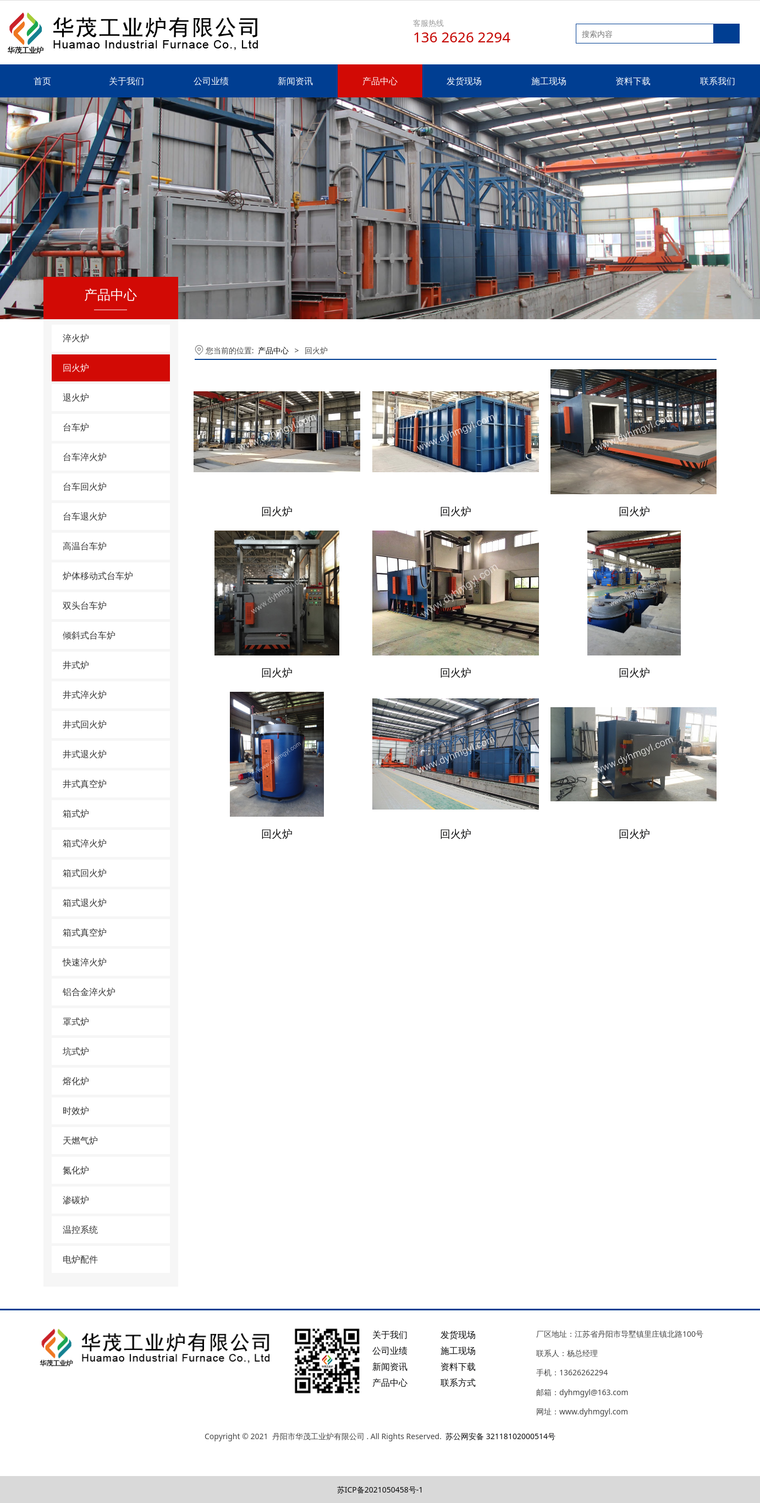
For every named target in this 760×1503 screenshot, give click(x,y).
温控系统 (80, 1229)
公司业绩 (211, 81)
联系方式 (458, 1382)
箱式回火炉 (85, 873)
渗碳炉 (76, 1200)
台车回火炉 (85, 486)
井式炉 (76, 665)
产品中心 (380, 81)
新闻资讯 (295, 81)
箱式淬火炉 (85, 843)
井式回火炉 (85, 724)
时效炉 (76, 1111)
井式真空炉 (85, 784)
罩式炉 (76, 1021)
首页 (42, 81)
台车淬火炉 (85, 457)
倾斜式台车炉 (89, 635)
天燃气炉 (80, 1140)
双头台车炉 (85, 605)
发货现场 (464, 81)
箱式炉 (76, 813)
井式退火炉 (85, 754)
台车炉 (76, 427)
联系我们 (717, 81)
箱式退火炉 (85, 903)
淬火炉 (76, 338)
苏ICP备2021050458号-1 (380, 1489)
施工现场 (548, 81)
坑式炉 (76, 1051)
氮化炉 (76, 1170)
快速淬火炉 (85, 962)
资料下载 (633, 81)
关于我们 (126, 81)
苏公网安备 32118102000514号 (500, 1436)
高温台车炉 (85, 546)
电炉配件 (80, 1259)
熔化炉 (76, 1081)
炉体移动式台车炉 (98, 576)
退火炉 (76, 397)
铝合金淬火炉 (89, 992)
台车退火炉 (85, 516)
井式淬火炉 (85, 694)
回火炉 (76, 368)
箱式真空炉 (85, 932)
